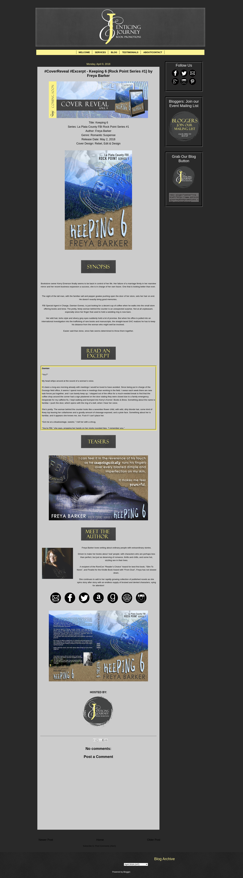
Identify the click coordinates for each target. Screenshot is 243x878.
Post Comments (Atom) (105, 846)
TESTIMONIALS (130, 52)
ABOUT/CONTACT (152, 52)
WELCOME (84, 52)
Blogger (126, 872)
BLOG (114, 52)
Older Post (153, 839)
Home (100, 839)
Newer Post (46, 839)
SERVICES (100, 52)
